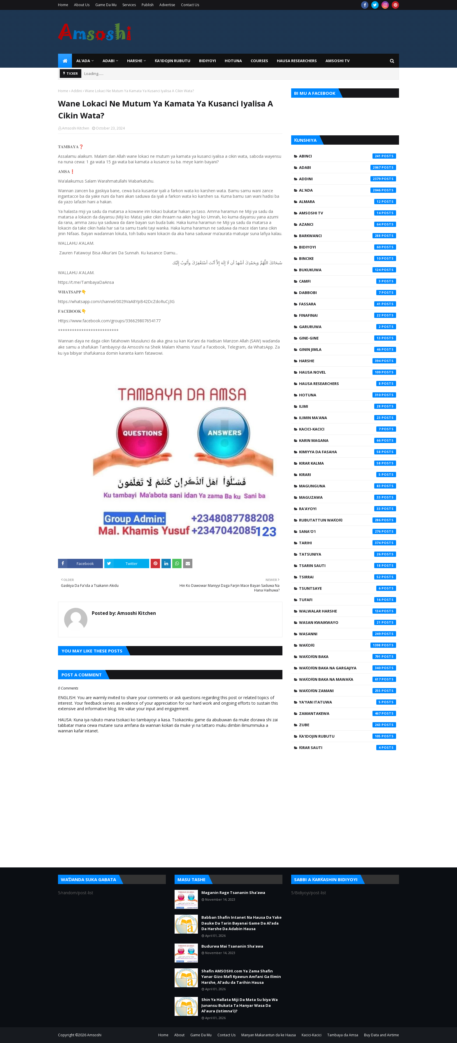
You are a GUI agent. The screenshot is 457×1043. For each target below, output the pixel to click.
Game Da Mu (106, 4)
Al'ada (347, 190)
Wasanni (347, 633)
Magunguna (347, 486)
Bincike (347, 258)
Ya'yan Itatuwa (347, 702)
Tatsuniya (347, 554)
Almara (347, 201)
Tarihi (347, 542)
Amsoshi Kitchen (75, 128)
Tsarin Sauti (347, 565)
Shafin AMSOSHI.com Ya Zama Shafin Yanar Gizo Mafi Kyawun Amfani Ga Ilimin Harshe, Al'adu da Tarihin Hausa (241, 976)
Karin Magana (347, 440)
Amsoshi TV (347, 213)
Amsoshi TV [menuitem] (337, 60)
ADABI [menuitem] (109, 60)
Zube (347, 724)
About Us (81, 4)
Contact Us (190, 4)
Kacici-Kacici (347, 429)
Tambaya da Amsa (342, 1034)
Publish (148, 4)
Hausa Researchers (347, 383)
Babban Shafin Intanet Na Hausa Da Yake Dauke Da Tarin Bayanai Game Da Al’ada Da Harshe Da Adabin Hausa (241, 923)
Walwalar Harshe (347, 611)
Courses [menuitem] (259, 60)
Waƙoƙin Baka (347, 656)
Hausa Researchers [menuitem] (297, 60)
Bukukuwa (347, 269)
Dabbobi (347, 292)
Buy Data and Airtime (381, 1034)
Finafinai (347, 315)
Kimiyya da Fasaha (347, 451)
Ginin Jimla (347, 349)
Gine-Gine (347, 338)
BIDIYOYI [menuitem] (207, 60)
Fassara (347, 304)
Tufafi (347, 599)
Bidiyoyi (347, 247)
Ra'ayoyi (347, 508)
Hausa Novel (347, 372)
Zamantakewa (347, 713)
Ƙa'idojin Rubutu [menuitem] (172, 60)
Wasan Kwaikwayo (347, 622)
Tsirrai (347, 577)
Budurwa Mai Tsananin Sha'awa (232, 946)
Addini (76, 90)
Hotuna (347, 395)
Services (129, 4)
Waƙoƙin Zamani (347, 690)
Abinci (347, 156)
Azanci (347, 224)
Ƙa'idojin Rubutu (347, 736)
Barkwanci (347, 235)
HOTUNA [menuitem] (233, 60)
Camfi (347, 281)
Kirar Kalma (347, 463)
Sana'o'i (347, 531)
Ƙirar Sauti (347, 747)
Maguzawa (347, 497)
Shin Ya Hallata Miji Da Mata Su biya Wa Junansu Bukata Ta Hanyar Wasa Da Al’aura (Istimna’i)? (239, 1005)
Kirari (347, 474)
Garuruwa (347, 326)
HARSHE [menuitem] (134, 60)
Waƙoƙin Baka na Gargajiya (347, 668)
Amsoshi (94, 1034)
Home (63, 4)
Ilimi (347, 406)
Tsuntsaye (347, 588)
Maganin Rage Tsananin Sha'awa (233, 892)
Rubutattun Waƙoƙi (347, 520)
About (179, 1034)
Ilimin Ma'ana (347, 417)
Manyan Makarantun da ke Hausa (268, 1034)
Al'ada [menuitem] (83, 60)
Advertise (167, 4)
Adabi (347, 167)
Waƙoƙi (347, 645)
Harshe (347, 360)
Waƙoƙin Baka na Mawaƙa (347, 679)
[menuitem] (65, 61)
